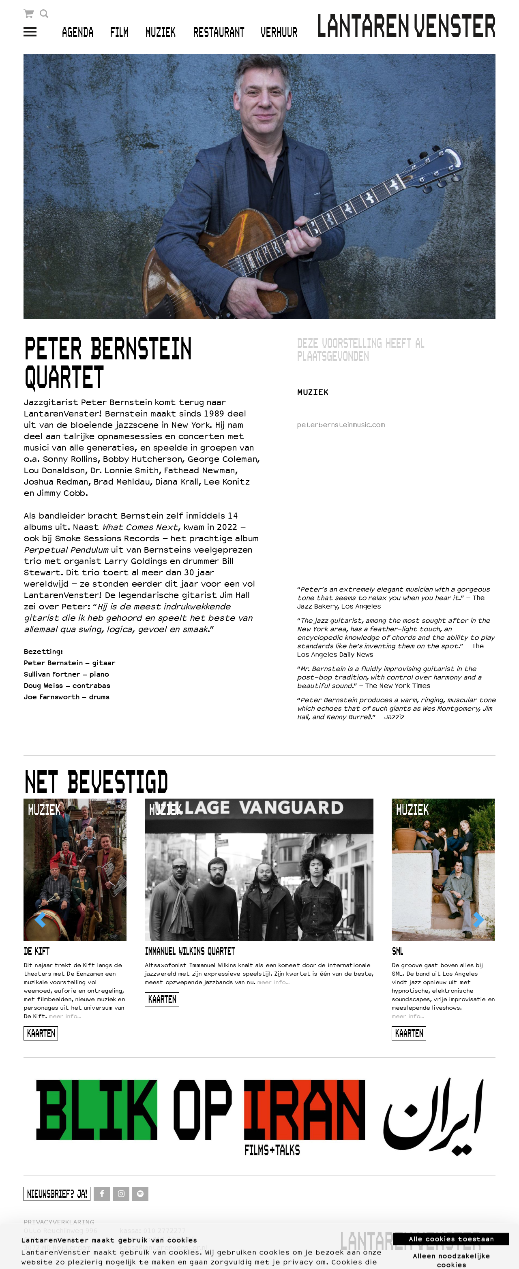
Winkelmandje (29, 13)
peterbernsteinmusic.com (341, 425)
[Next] (478, 919)
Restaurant (218, 33)
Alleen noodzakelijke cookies (451, 1219)
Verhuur (278, 33)
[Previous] (41, 919)
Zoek (44, 13)
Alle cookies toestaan (451, 1197)
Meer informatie (49, 1253)
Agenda (77, 33)
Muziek (160, 33)
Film (119, 33)
